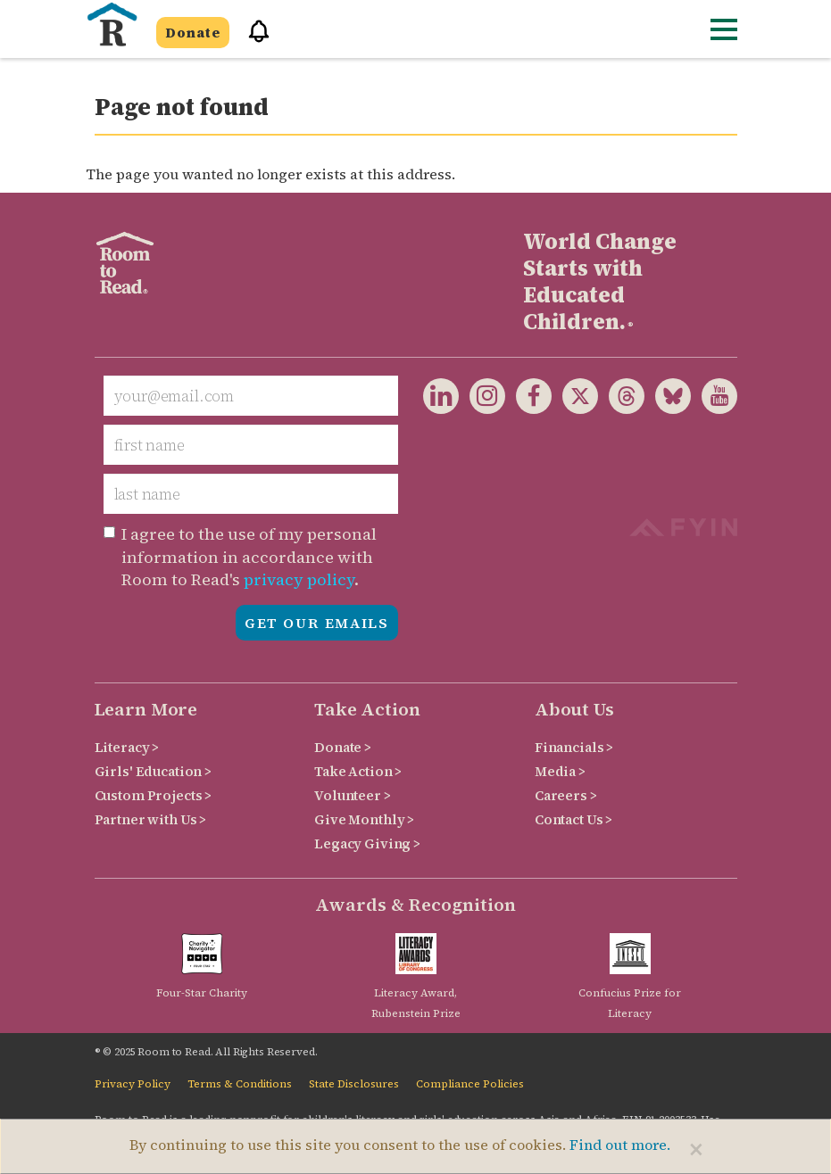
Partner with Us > (151, 819)
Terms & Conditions (239, 1084)
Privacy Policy (132, 1084)
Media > (560, 771)
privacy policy (299, 579)
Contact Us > (573, 819)
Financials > (574, 747)
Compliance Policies (470, 1084)
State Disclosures (354, 1084)
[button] (252, 39)
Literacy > (127, 747)
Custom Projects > (153, 795)
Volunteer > (352, 795)
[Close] (696, 1149)
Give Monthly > (364, 819)
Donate (192, 32)
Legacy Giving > (367, 843)
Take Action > (358, 771)
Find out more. (619, 1144)
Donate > (342, 747)
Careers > (566, 795)
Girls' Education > (153, 771)
